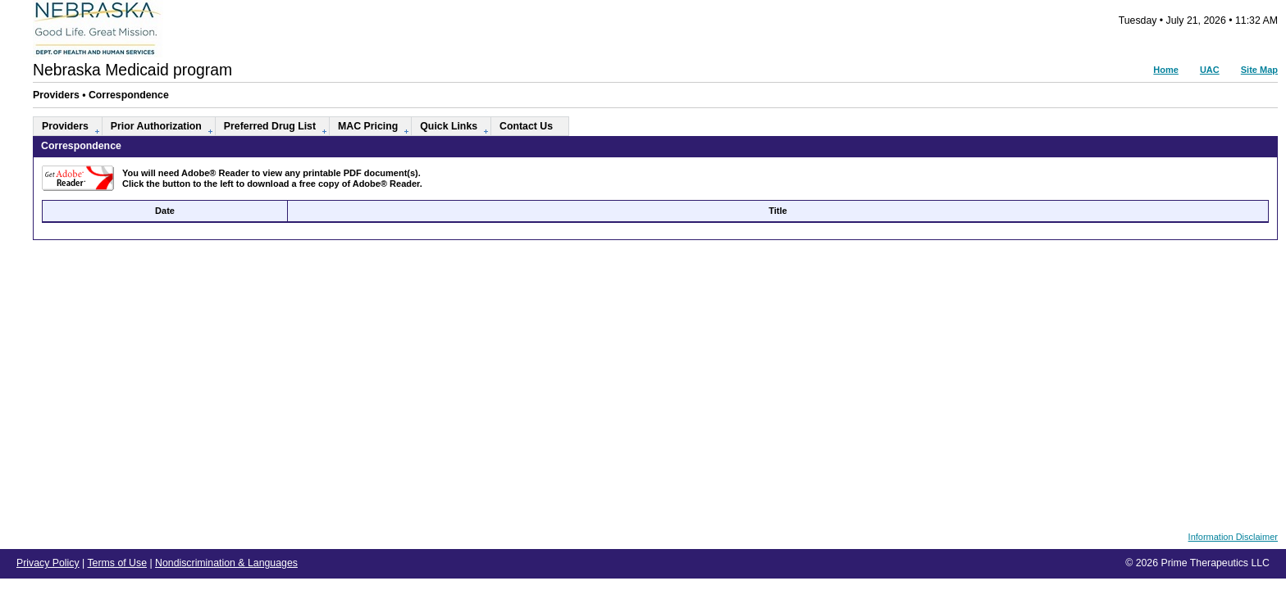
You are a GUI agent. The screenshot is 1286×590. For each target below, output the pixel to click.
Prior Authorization (156, 126)
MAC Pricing (368, 126)
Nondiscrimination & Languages (226, 563)
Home (1166, 70)
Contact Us (526, 126)
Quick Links (448, 126)
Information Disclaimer (1233, 537)
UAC (1210, 70)
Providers (65, 126)
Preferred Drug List (270, 126)
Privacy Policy (48, 563)
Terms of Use (117, 563)
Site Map (1259, 70)
